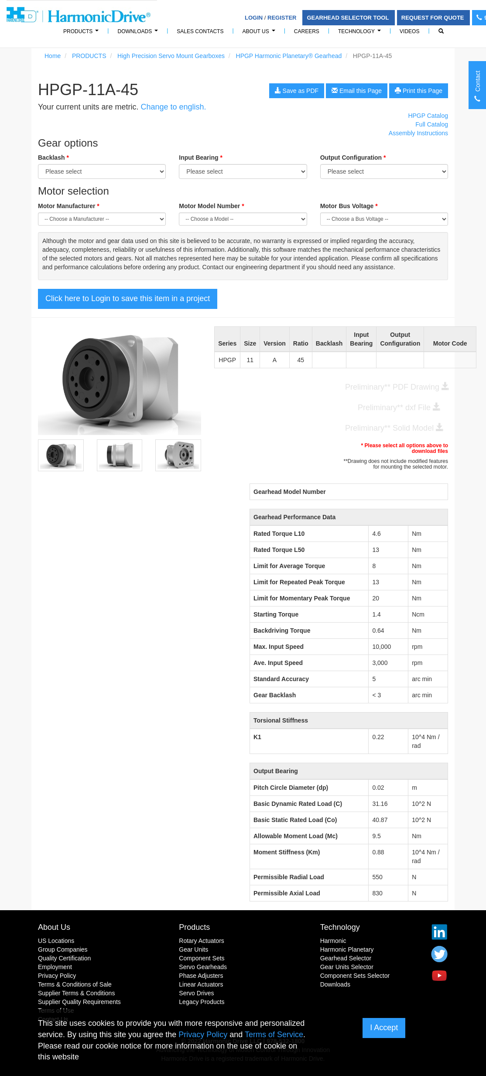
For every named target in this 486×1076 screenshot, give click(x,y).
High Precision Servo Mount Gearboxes (171, 55)
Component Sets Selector (355, 975)
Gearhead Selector (346, 958)
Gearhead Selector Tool (348, 17)
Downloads (139, 33)
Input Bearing (200, 157)
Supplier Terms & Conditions (76, 993)
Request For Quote (433, 17)
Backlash (53, 157)
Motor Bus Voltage (349, 205)
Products (194, 927)
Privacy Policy (57, 975)
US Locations (56, 940)
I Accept (384, 1027)
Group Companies (63, 949)
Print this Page (418, 90)
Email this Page (357, 90)
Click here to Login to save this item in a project (127, 298)
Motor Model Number (211, 205)
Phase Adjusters (201, 975)
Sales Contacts (200, 31)
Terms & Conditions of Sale (75, 984)
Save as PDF (296, 90)
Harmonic (333, 940)
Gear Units (193, 949)
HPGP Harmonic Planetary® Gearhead (289, 55)
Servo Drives (196, 993)
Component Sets (201, 958)
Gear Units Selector (346, 966)
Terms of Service (274, 1034)
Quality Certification (64, 958)
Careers (306, 31)
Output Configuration (353, 157)
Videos (409, 31)
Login (254, 17)
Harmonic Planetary (347, 949)
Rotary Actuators (201, 940)
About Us (260, 33)
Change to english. (173, 107)
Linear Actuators (201, 984)
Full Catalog (431, 124)
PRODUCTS (82, 33)
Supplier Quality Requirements (79, 1001)
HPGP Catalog (428, 115)
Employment (55, 966)
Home (52, 55)
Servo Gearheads (203, 966)
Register (281, 17)
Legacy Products (201, 1001)
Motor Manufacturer (68, 205)
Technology (360, 33)
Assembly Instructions (418, 133)
